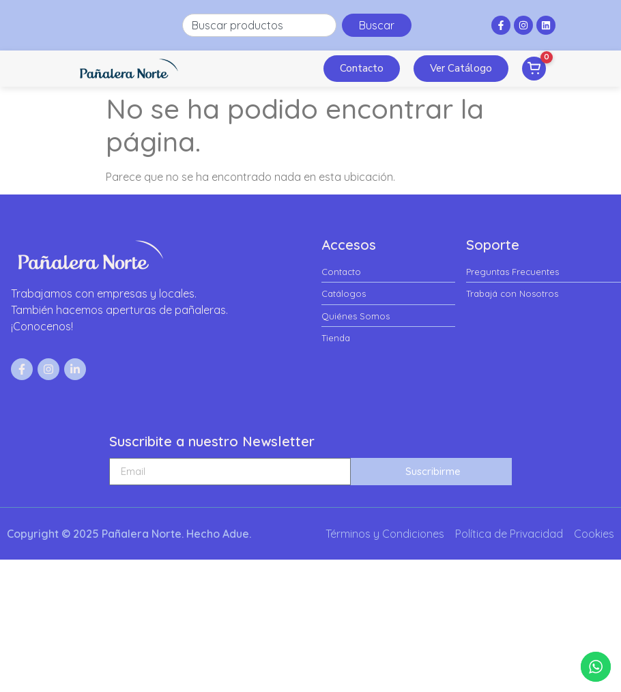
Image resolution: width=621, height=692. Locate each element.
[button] (305, 68)
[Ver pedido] (534, 69)
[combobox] (259, 25)
